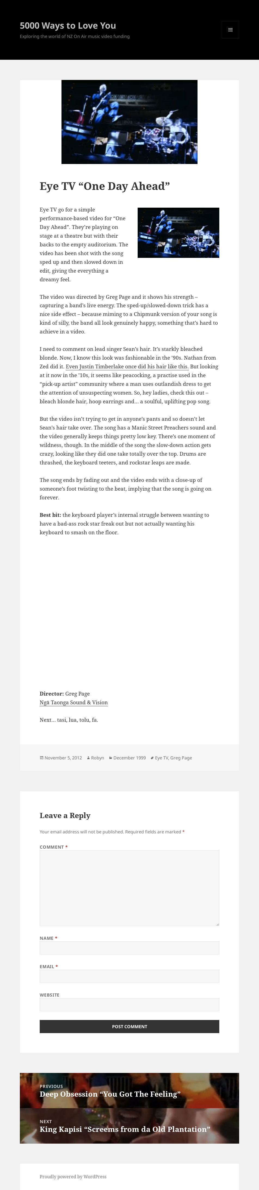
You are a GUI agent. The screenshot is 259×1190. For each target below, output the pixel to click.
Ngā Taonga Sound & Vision (74, 702)
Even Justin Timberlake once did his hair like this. (127, 366)
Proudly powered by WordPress (73, 1177)
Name (48, 938)
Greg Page (181, 758)
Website (49, 995)
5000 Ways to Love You (68, 25)
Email (49, 967)
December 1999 (129, 758)
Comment (54, 847)
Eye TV (161, 758)
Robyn (97, 758)
